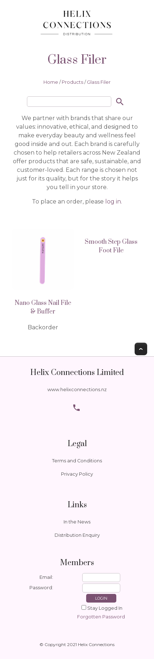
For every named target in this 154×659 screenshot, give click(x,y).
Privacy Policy (77, 474)
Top (141, 349)
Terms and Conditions (77, 460)
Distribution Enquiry (77, 535)
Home (50, 82)
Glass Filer (99, 82)
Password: (41, 587)
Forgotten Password (101, 616)
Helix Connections (96, 644)
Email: (46, 577)
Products (72, 82)
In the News (77, 522)
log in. (113, 201)
